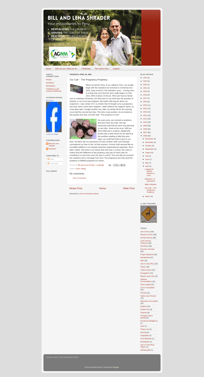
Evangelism (144, 273)
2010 (145, 122)
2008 (145, 129)
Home (48, 68)
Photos (49, 80)
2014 (145, 108)
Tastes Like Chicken (148, 296)
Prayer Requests (147, 254)
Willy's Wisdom (151, 184)
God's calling (81, 169)
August (148, 153)
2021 (145, 88)
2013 (145, 112)
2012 (145, 115)
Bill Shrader (49, 100)
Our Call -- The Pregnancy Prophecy (150, 190)
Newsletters (50, 86)
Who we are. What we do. (66, 68)
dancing (143, 332)
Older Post (129, 188)
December (149, 139)
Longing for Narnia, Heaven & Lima (149, 172)
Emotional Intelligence (149, 321)
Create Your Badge (52, 134)
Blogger (116, 367)
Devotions (144, 246)
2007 (145, 132)
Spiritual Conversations (146, 280)
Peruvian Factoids (147, 249)
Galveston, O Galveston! (150, 180)
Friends (143, 293)
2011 (145, 119)
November (149, 142)
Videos (143, 267)
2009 (145, 126)
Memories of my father (149, 301)
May (147, 163)
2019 (145, 95)
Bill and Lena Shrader (54, 145)
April (147, 166)
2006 (145, 136)
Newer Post (75, 188)
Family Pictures (146, 238)
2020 (145, 91)
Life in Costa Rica (147, 264)
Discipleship (145, 257)
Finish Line (144, 329)
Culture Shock (145, 270)
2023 (145, 81)
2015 (145, 105)
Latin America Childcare (145, 242)
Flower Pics (144, 309)
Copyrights (144, 335)
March (148, 196)
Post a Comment (79, 178)
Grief (142, 326)
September (149, 149)
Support (116, 68)
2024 (145, 78)
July (147, 156)
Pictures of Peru (146, 235)
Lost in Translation (147, 288)
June (147, 159)
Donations (50, 83)
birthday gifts (145, 350)
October (148, 146)
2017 (145, 98)
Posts (51, 159)
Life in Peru (144, 232)
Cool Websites (146, 339)
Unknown (52, 149)
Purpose (143, 313)
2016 (145, 102)
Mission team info (147, 276)
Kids (142, 261)
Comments (53, 164)
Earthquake (144, 342)
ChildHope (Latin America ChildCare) (53, 90)
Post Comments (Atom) (89, 194)
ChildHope (86, 68)
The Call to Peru (102, 68)
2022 (145, 85)
